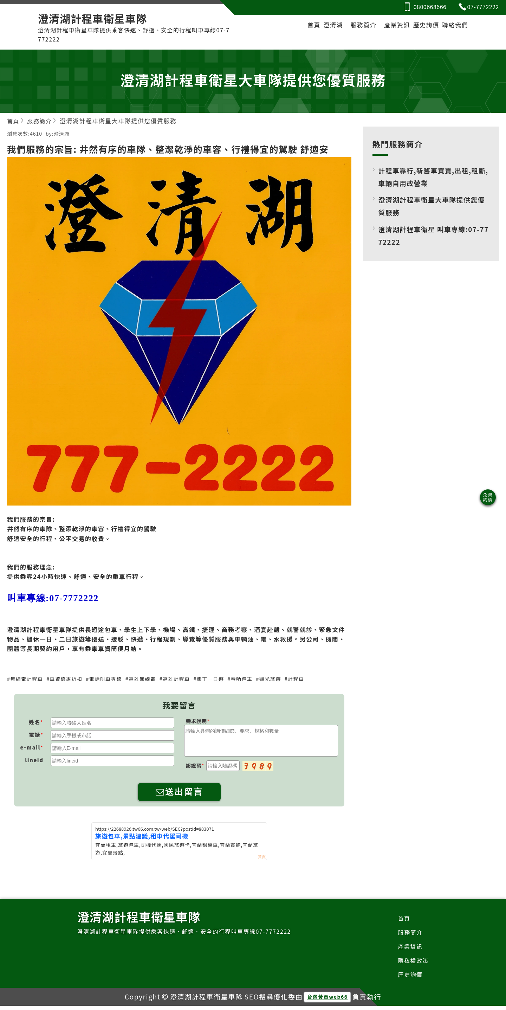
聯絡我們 (453, 26)
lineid (34, 761)
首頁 (297, 26)
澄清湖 (321, 26)
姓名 (34, 723)
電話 (34, 735)
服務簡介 (353, 26)
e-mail (30, 748)
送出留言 (179, 793)
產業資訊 (388, 26)
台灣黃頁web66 (327, 1000)
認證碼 (194, 766)
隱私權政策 (412, 963)
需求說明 (196, 722)
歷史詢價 (421, 26)
